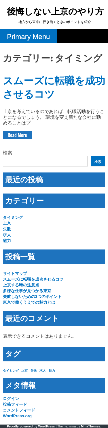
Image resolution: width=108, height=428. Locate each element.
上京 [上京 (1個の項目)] (24, 370)
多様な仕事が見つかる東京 (27, 290)
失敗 (7, 229)
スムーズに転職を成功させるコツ (33, 279)
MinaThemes (90, 426)
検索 (7, 152)
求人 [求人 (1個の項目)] (42, 370)
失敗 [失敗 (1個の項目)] (34, 370)
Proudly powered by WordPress (31, 426)
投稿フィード (15, 404)
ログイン (11, 398)
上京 (7, 223)
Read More (17, 135)
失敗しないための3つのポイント (32, 296)
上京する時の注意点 (21, 285)
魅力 (7, 240)
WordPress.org (17, 416)
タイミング (13, 217)
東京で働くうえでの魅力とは (29, 302)
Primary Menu (28, 36)
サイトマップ (15, 273)
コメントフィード (19, 410)
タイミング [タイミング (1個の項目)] (11, 370)
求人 (7, 234)
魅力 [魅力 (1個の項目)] (52, 370)
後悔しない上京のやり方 (55, 12)
